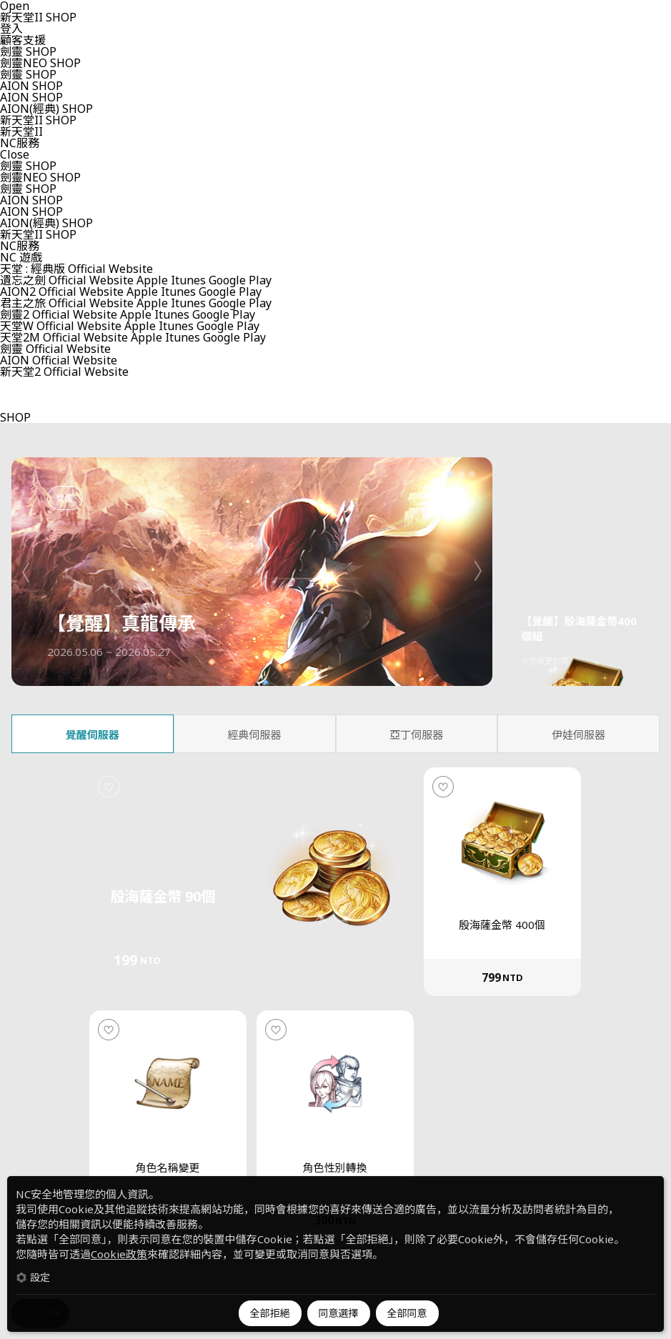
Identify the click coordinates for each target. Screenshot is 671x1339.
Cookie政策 (119, 1254)
